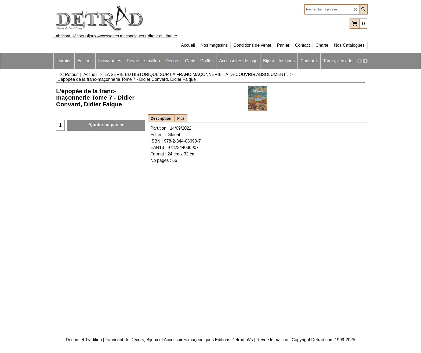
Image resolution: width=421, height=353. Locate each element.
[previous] (359, 61)
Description (161, 118)
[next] (365, 61)
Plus (180, 118)
